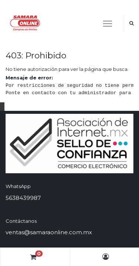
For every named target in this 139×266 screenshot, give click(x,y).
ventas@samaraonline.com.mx (49, 232)
